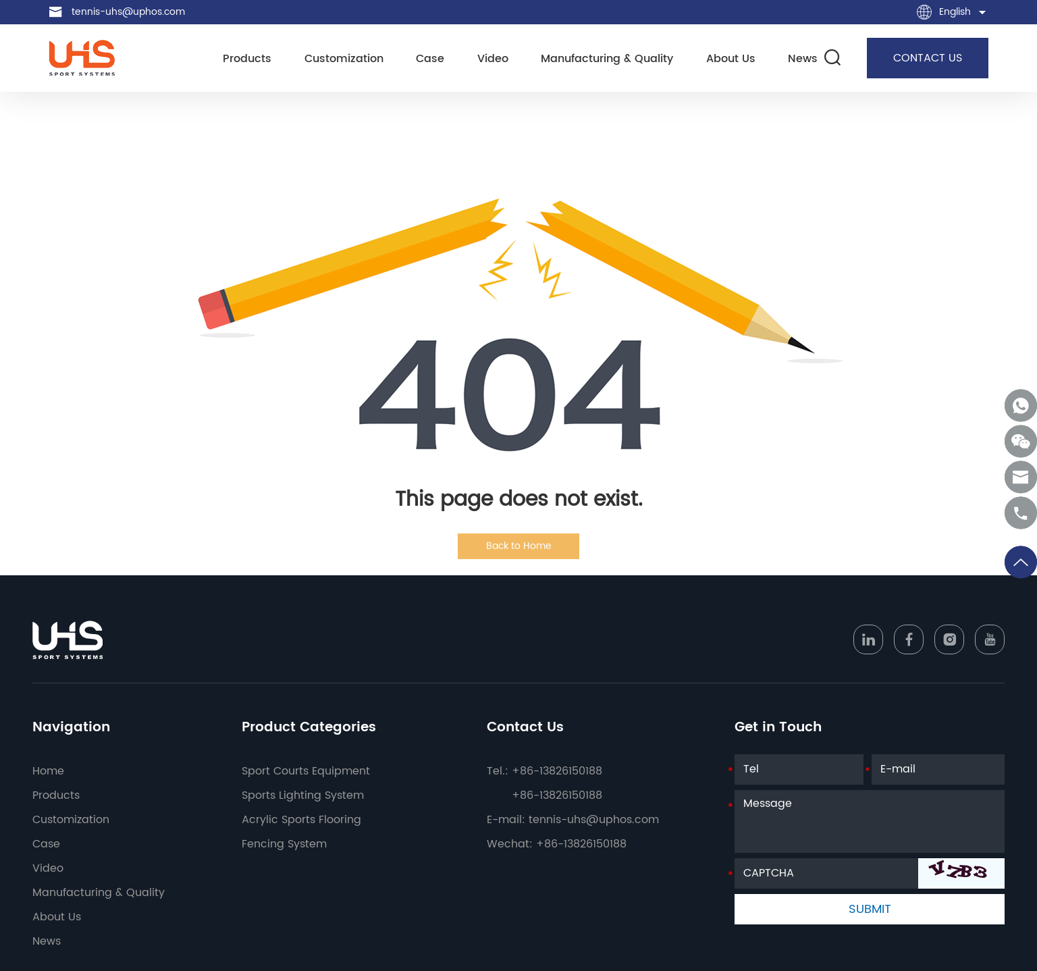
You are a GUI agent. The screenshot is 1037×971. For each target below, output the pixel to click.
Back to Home (519, 546)
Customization (343, 59)
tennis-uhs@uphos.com (128, 12)
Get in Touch (778, 728)
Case (430, 59)
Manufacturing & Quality (607, 59)
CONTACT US (927, 58)
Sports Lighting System (303, 795)
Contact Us (525, 728)
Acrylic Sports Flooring (301, 820)
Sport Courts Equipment (306, 771)
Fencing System (284, 844)
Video (492, 59)
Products (247, 59)
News (803, 59)
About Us (730, 59)
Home (48, 771)
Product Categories (309, 728)
